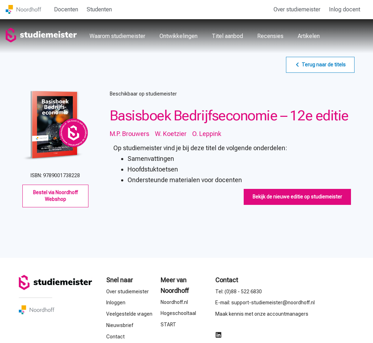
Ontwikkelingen (179, 36)
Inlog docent (344, 9)
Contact (226, 280)
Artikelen (309, 36)
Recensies (270, 36)
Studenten (99, 9)
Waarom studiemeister (117, 36)
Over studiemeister (297, 9)
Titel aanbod (227, 36)
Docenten (66, 9)
